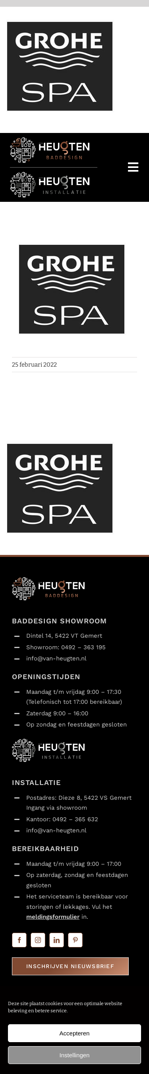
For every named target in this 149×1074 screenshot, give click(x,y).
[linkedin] (56, 940)
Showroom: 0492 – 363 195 (66, 647)
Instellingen (75, 1055)
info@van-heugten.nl (56, 658)
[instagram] (38, 940)
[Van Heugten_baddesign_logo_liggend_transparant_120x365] (49, 140)
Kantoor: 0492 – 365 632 (62, 819)
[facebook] (19, 940)
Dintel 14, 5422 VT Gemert (64, 635)
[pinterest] (75, 940)
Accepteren (75, 1033)
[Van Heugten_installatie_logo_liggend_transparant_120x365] (49, 175)
